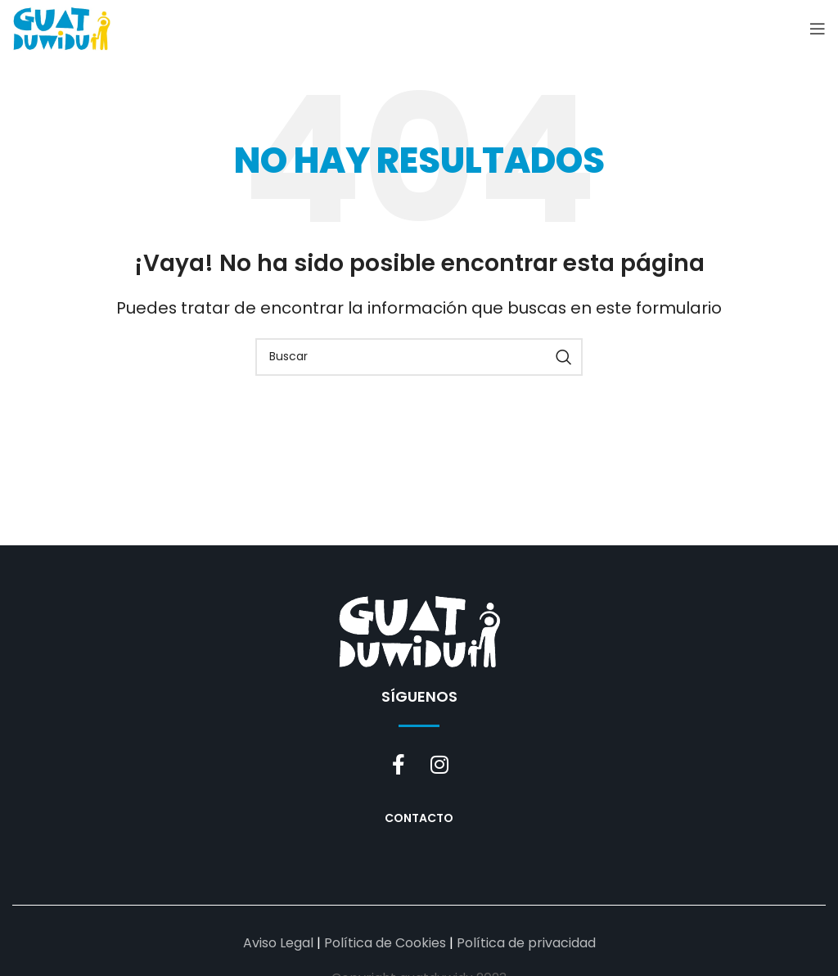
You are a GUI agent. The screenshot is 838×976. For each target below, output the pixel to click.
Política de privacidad (526, 942)
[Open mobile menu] (817, 28)
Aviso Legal (278, 942)
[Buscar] (419, 357)
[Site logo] (61, 27)
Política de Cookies (385, 942)
